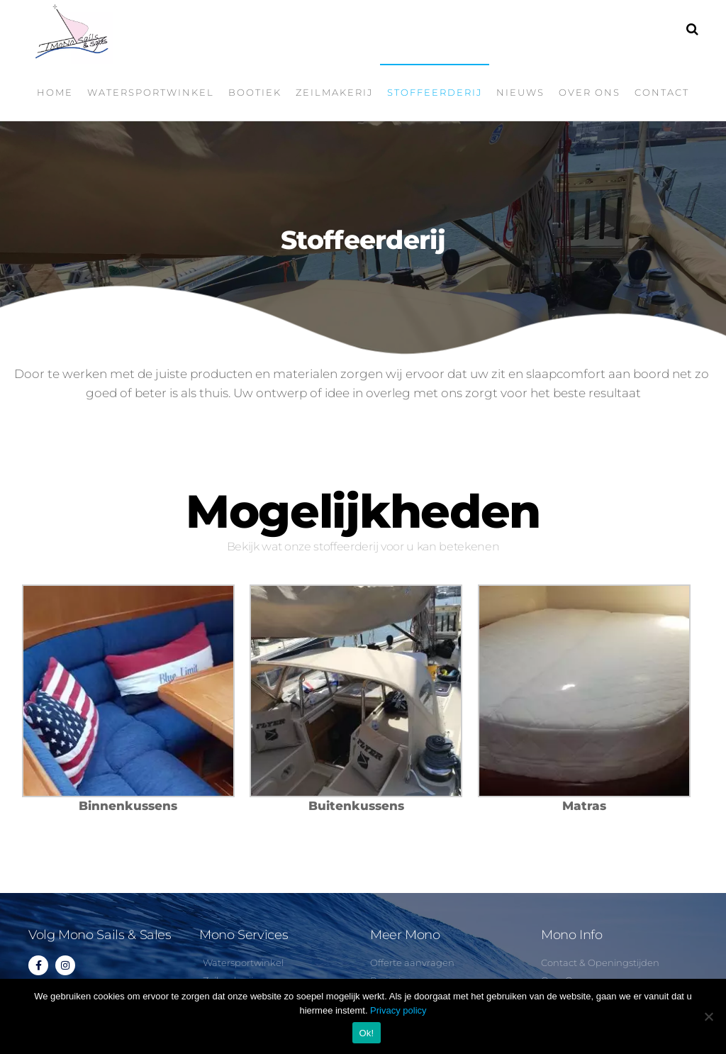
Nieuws (520, 92)
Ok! (366, 1033)
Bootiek (254, 92)
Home (55, 92)
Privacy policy (398, 1010)
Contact (662, 92)
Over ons (589, 92)
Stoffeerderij (434, 92)
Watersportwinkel (150, 92)
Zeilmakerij (334, 92)
